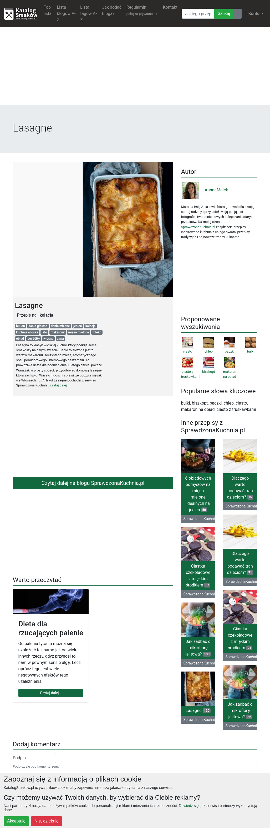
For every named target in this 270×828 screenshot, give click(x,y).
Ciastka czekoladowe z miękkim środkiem (198, 576)
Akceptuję (16, 821)
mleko (97, 332)
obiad (20, 338)
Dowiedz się (188, 806)
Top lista (48, 10)
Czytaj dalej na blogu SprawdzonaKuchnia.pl (93, 483)
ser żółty (34, 338)
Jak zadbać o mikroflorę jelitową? (198, 648)
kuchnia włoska (27, 332)
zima (60, 338)
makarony (57, 332)
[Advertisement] (135, 68)
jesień (77, 326)
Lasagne (198, 710)
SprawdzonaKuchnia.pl (198, 227)
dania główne (37, 326)
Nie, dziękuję (46, 821)
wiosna (48, 338)
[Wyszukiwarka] (198, 14)
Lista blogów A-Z (66, 13)
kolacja (90, 326)
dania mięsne (60, 326)
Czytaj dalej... (51, 693)
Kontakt (170, 7)
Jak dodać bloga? (111, 10)
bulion (20, 326)
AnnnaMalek (204, 189)
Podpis (19, 757)
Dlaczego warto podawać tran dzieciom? (240, 488)
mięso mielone (78, 332)
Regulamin (141, 10)
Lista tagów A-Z (88, 13)
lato (44, 332)
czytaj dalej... (59, 385)
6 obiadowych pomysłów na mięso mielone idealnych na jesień (198, 494)
